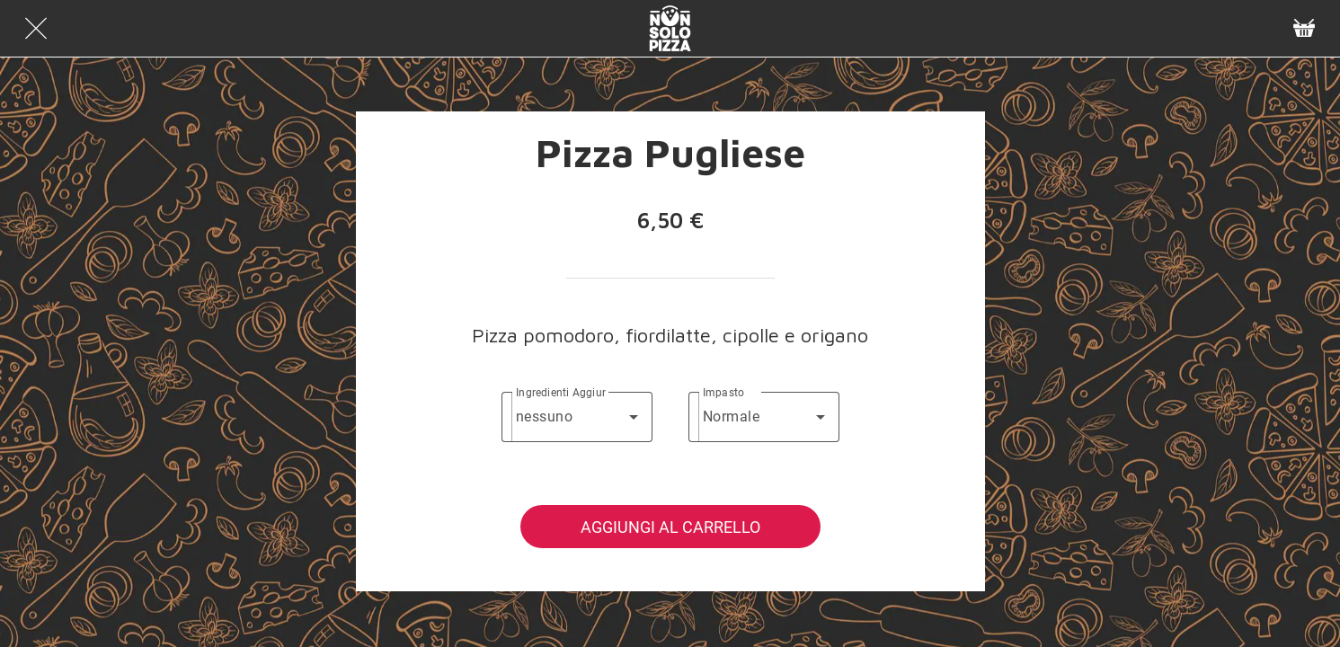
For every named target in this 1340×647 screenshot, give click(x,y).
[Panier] (1304, 28)
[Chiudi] (36, 29)
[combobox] (577, 417)
